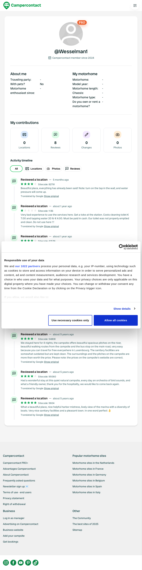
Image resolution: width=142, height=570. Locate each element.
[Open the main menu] (135, 5)
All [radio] (16, 168)
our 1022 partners (27, 266)
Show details (122, 308)
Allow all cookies (115, 320)
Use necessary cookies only (70, 320)
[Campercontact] (22, 5)
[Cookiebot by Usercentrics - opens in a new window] (121, 247)
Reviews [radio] (72, 168)
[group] (71, 169)
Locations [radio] (33, 168)
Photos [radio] (53, 168)
